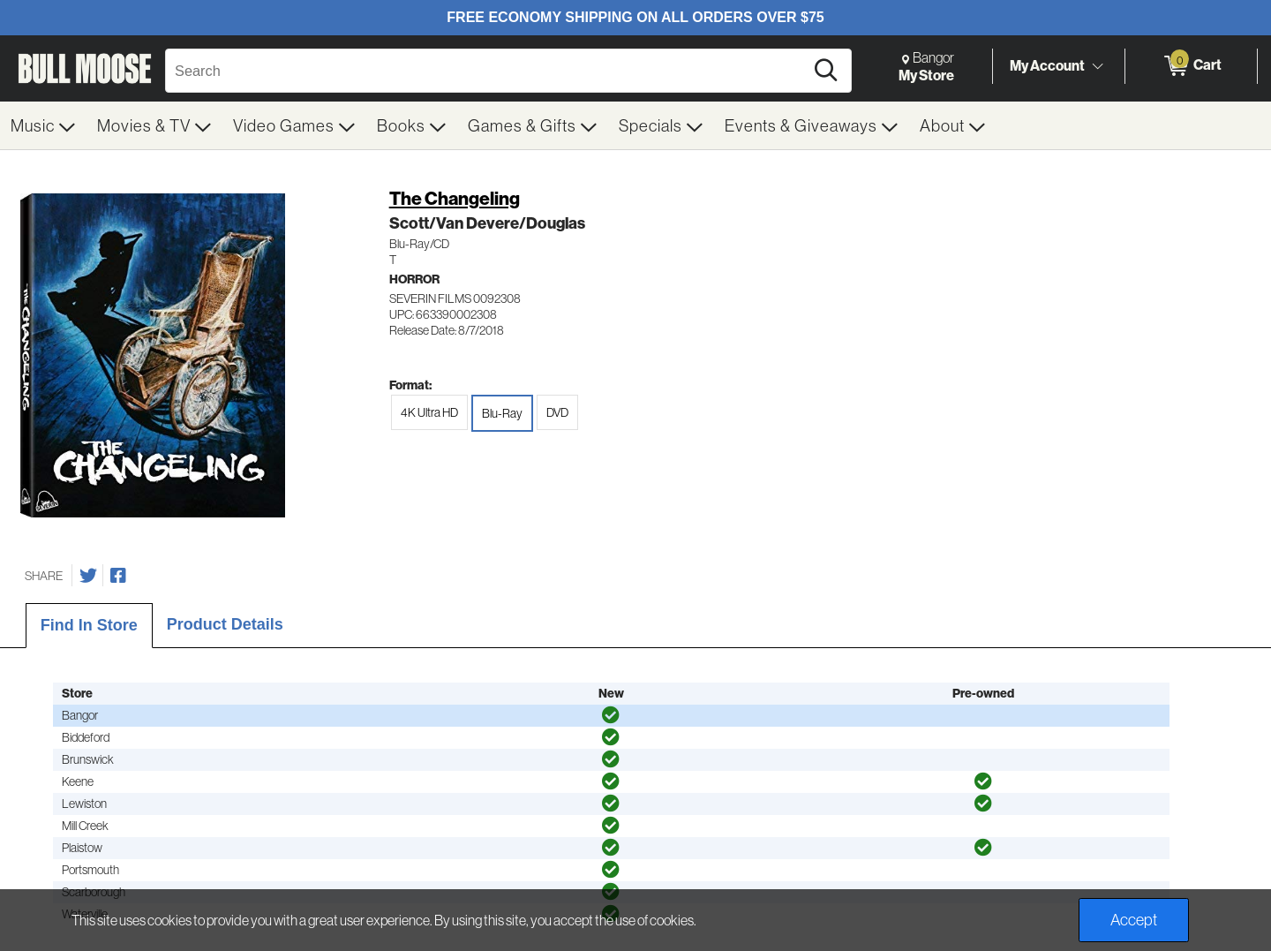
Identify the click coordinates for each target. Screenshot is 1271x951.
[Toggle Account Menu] (1097, 66)
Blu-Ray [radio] (502, 413)
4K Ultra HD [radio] (429, 412)
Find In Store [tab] (89, 625)
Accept (1133, 919)
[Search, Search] (487, 70)
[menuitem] (43, 125)
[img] (611, 715)
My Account (1047, 65)
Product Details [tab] (225, 624)
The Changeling (454, 198)
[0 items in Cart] (1191, 66)
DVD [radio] (557, 412)
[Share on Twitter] (88, 576)
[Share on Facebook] (118, 576)
